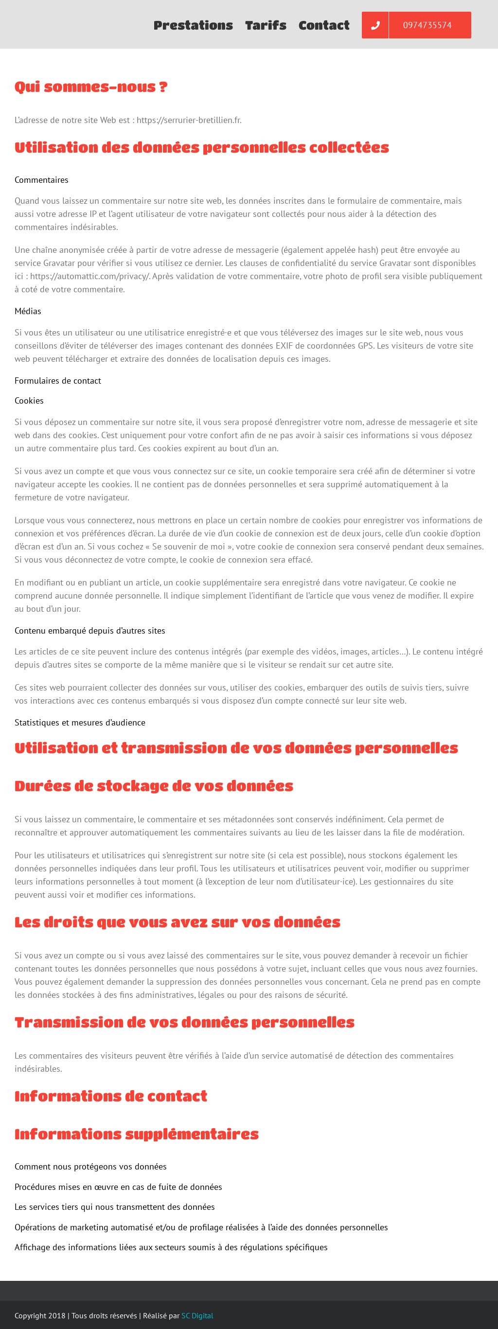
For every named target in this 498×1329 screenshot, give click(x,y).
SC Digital (197, 1315)
